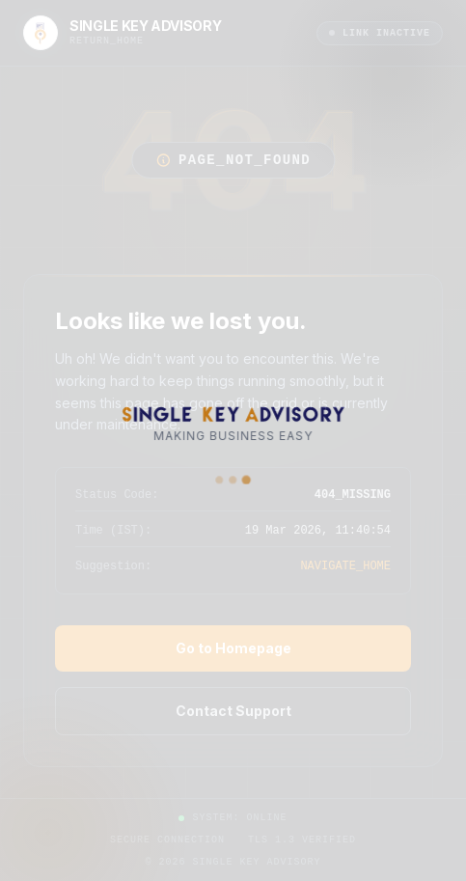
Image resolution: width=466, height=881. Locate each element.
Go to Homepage (233, 648)
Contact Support (233, 710)
